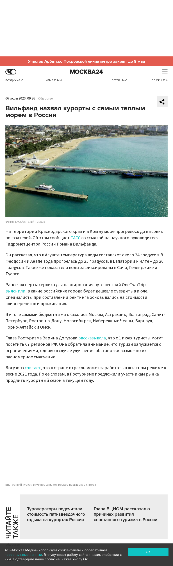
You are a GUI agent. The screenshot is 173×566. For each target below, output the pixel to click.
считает (33, 368)
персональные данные (23, 554)
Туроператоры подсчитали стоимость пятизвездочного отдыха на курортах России (56, 514)
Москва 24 (86, 71)
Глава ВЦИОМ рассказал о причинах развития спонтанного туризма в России (125, 514)
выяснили (15, 291)
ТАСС (75, 238)
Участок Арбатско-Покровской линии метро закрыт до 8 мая (86, 61)
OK (148, 552)
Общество (45, 98)
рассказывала (92, 338)
